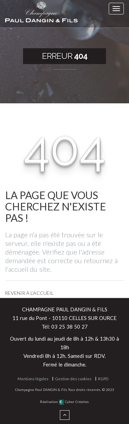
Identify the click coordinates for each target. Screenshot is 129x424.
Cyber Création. (74, 402)
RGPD (103, 378)
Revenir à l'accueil (29, 293)
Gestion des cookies (73, 378)
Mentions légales (33, 378)
